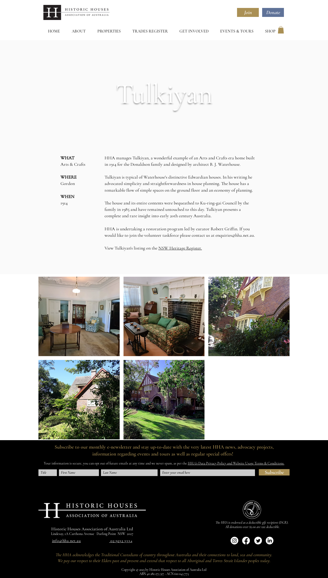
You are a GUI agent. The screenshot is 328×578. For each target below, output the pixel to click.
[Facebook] (246, 540)
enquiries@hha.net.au (235, 235)
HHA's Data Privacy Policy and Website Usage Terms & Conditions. (236, 463)
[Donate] (273, 12)
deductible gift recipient (263, 522)
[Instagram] (234, 540)
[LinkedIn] (269, 540)
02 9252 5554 (121, 540)
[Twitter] (258, 540)
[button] (281, 30)
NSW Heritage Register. (180, 248)
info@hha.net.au (66, 540)
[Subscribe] (274, 472)
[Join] (248, 12)
